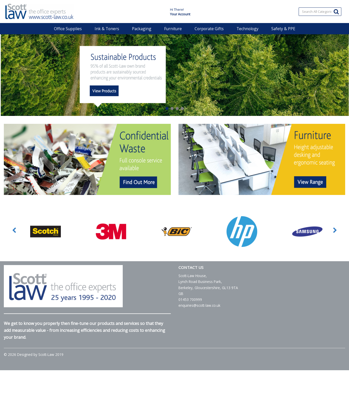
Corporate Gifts (209, 28)
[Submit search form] (336, 11)
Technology (247, 28)
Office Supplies (68, 28)
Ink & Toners (107, 28)
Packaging (141, 28)
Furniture (173, 28)
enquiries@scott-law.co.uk (199, 305)
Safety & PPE (283, 28)
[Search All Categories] (320, 11)
